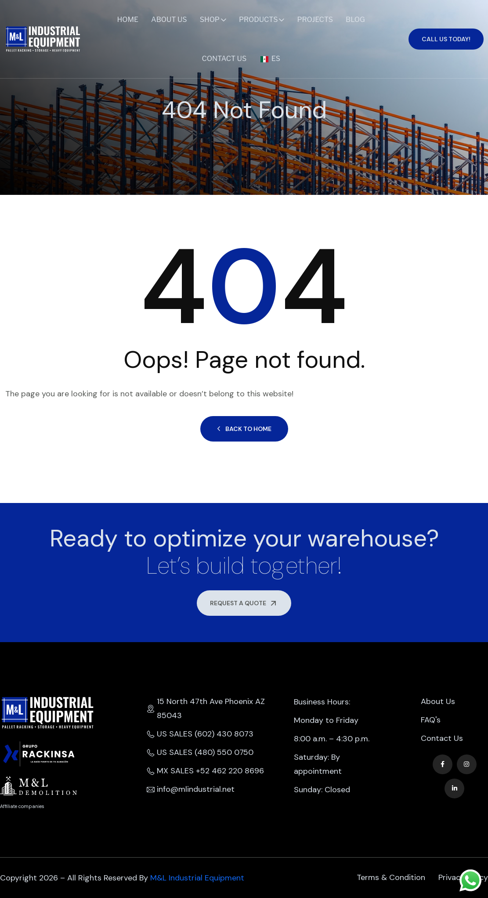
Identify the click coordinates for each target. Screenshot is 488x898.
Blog (355, 19)
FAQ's (431, 720)
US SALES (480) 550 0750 (200, 752)
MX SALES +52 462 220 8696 (205, 771)
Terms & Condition (391, 878)
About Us (169, 19)
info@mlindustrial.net (191, 789)
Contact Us (224, 58)
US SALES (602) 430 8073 (200, 734)
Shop (210, 19)
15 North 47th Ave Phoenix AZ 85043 (206, 709)
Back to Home (244, 429)
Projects (315, 19)
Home (128, 19)
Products (258, 19)
